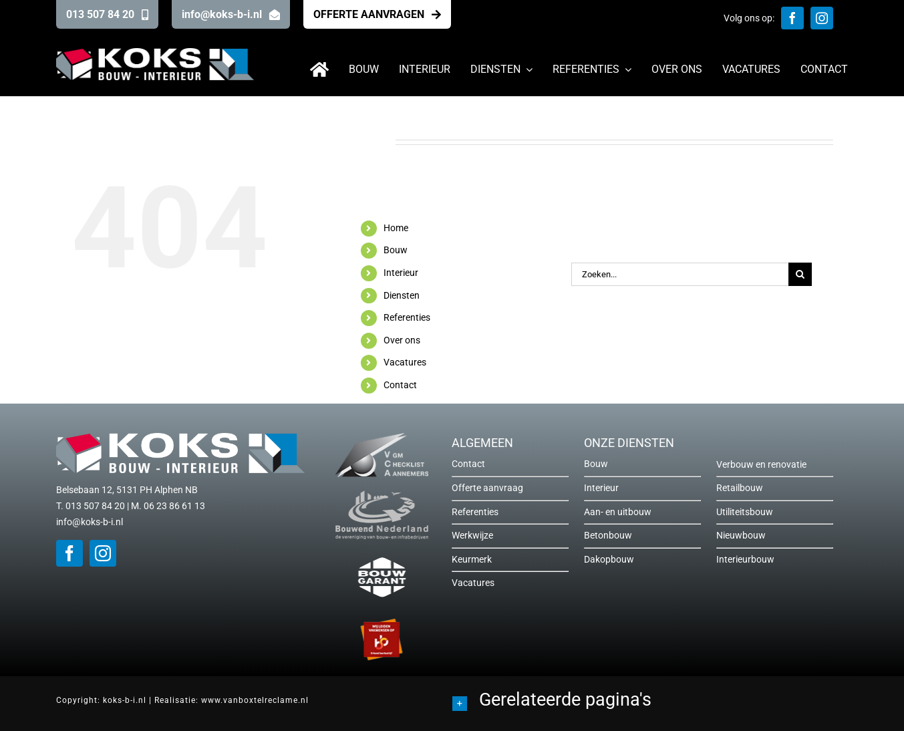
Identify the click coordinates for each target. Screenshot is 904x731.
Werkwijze (472, 535)
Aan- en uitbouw (617, 511)
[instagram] (821, 18)
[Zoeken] (800, 274)
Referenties (407, 317)
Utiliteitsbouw (744, 511)
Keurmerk (472, 559)
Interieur (401, 272)
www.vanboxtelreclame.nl (255, 700)
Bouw (396, 250)
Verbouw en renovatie (761, 464)
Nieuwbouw (741, 535)
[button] (650, 702)
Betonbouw (608, 535)
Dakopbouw (609, 559)
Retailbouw (739, 487)
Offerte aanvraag (487, 487)
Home (396, 228)
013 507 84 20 (95, 505)
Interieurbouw (745, 559)
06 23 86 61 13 (174, 505)
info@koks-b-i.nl (89, 522)
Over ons (402, 340)
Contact (400, 385)
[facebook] (792, 18)
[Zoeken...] (679, 274)
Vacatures (405, 362)
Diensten (402, 295)
